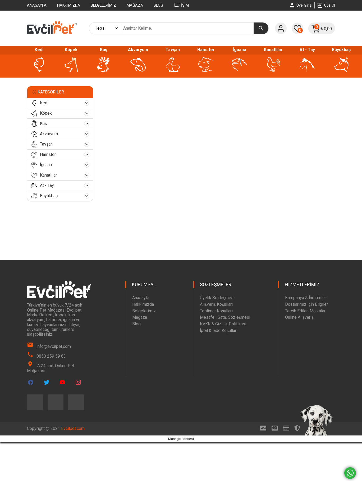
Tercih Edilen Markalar (305, 310)
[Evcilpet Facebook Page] (30, 382)
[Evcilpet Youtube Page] (62, 382)
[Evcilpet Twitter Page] (46, 382)
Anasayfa (37, 5)
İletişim (181, 5)
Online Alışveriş (299, 317)
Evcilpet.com (73, 428)
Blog (158, 5)
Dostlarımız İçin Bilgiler (306, 304)
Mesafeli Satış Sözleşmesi (225, 317)
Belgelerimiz (103, 5)
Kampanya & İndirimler (305, 297)
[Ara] (261, 28)
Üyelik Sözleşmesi (217, 297)
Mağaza (135, 5)
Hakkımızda (68, 5)
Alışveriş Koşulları (216, 304)
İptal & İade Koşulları (218, 330)
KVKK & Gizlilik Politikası (223, 323)
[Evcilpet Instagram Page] (78, 382)
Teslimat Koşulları (216, 310)
